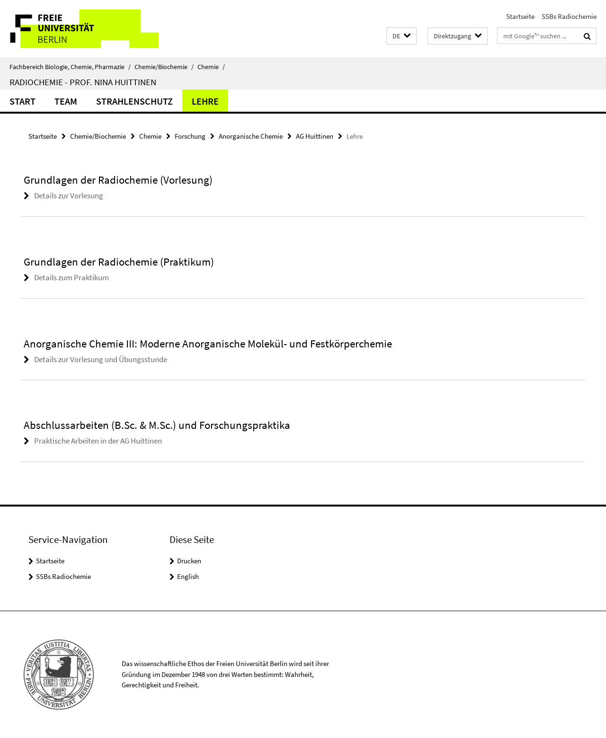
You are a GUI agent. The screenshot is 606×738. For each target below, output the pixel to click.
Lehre (205, 101)
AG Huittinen (314, 136)
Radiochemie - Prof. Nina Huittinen (82, 82)
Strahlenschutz (134, 101)
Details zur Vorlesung (68, 195)
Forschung (190, 136)
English (188, 576)
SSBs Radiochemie (569, 16)
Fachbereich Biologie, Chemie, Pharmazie (70, 66)
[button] (401, 36)
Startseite (520, 16)
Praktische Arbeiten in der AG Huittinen (98, 441)
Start (22, 101)
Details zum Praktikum (71, 277)
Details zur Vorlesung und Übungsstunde (100, 359)
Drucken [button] (189, 560)
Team (65, 101)
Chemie (211, 66)
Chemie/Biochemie (164, 66)
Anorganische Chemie (251, 136)
